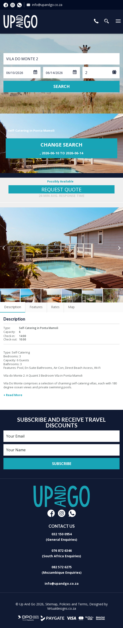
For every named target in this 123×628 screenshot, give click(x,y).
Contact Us (96, 21)
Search (61, 86)
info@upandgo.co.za (47, 5)
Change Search (61, 148)
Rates (55, 307)
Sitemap (51, 604)
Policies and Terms (73, 604)
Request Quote (61, 189)
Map (71, 307)
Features (36, 307)
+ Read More (12, 395)
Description (12, 307)
